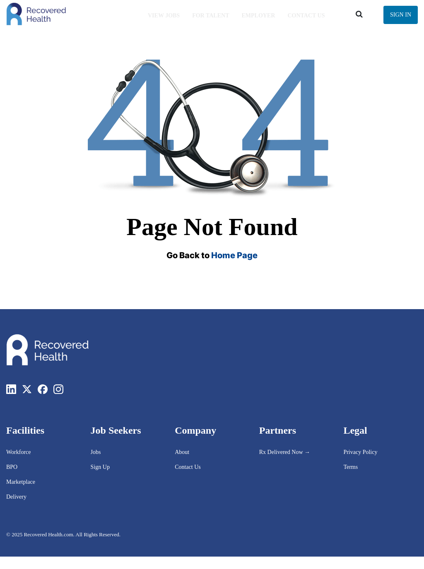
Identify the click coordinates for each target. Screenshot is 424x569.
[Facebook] (43, 389)
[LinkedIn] (11, 389)
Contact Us (188, 467)
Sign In (400, 15)
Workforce (18, 452)
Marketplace (20, 482)
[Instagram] (58, 389)
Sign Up (100, 467)
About (182, 452)
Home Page (234, 255)
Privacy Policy (360, 452)
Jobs (96, 452)
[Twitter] (27, 389)
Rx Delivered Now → (285, 452)
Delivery (16, 497)
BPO (11, 467)
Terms (350, 467)
